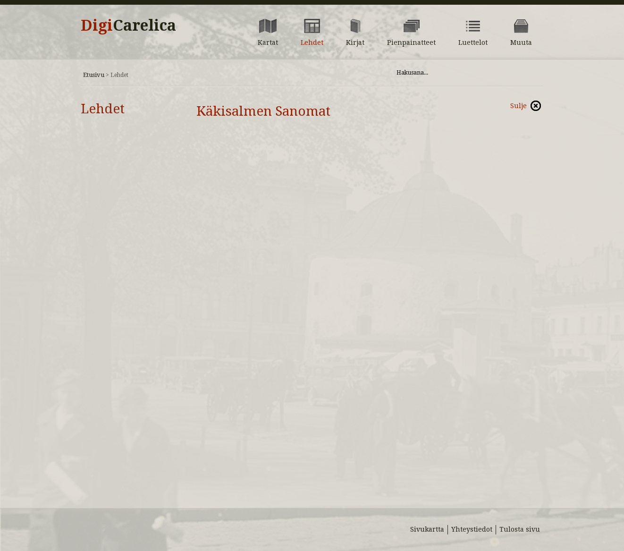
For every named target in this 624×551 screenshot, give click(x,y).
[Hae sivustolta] (457, 73)
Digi (128, 25)
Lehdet (103, 109)
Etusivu (93, 74)
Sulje (518, 106)
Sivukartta (427, 529)
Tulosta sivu (519, 529)
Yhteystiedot (471, 529)
